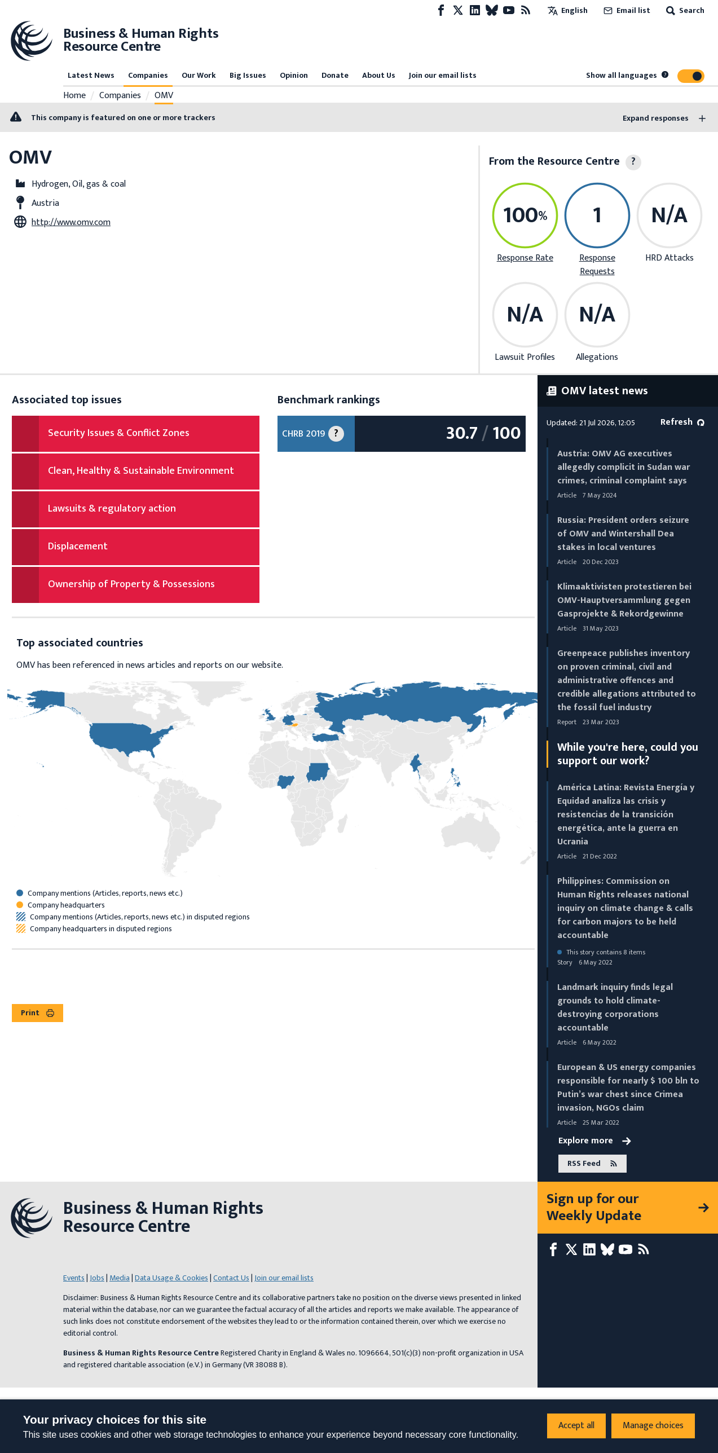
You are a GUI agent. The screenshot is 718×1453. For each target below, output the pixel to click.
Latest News (91, 75)
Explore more (594, 1141)
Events (74, 1277)
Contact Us (231, 1277)
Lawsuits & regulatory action (112, 508)
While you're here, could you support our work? (627, 754)
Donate (335, 75)
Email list (625, 10)
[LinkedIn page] (475, 10)
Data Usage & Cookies (171, 1277)
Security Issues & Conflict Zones (119, 433)
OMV (164, 96)
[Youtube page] (509, 10)
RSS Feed (592, 1163)
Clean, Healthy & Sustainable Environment (141, 471)
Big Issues (248, 75)
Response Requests (597, 264)
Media (119, 1277)
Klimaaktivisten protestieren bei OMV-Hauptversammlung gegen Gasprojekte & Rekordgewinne (624, 600)
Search (684, 10)
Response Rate (525, 258)
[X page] (458, 10)
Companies (148, 75)
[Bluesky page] (492, 10)
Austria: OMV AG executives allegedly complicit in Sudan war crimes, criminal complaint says (623, 467)
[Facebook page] (441, 10)
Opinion (294, 75)
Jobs (97, 1277)
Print (37, 1012)
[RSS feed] (525, 10)
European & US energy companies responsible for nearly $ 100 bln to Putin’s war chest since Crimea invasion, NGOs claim (628, 1088)
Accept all (576, 1425)
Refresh (682, 422)
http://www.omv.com (71, 222)
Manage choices (653, 1425)
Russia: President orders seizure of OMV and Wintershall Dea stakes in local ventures (623, 534)
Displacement (78, 546)
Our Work (199, 75)
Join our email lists (443, 75)
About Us (378, 75)
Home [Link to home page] (74, 96)
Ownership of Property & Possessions (131, 584)
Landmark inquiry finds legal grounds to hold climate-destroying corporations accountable (615, 1008)
